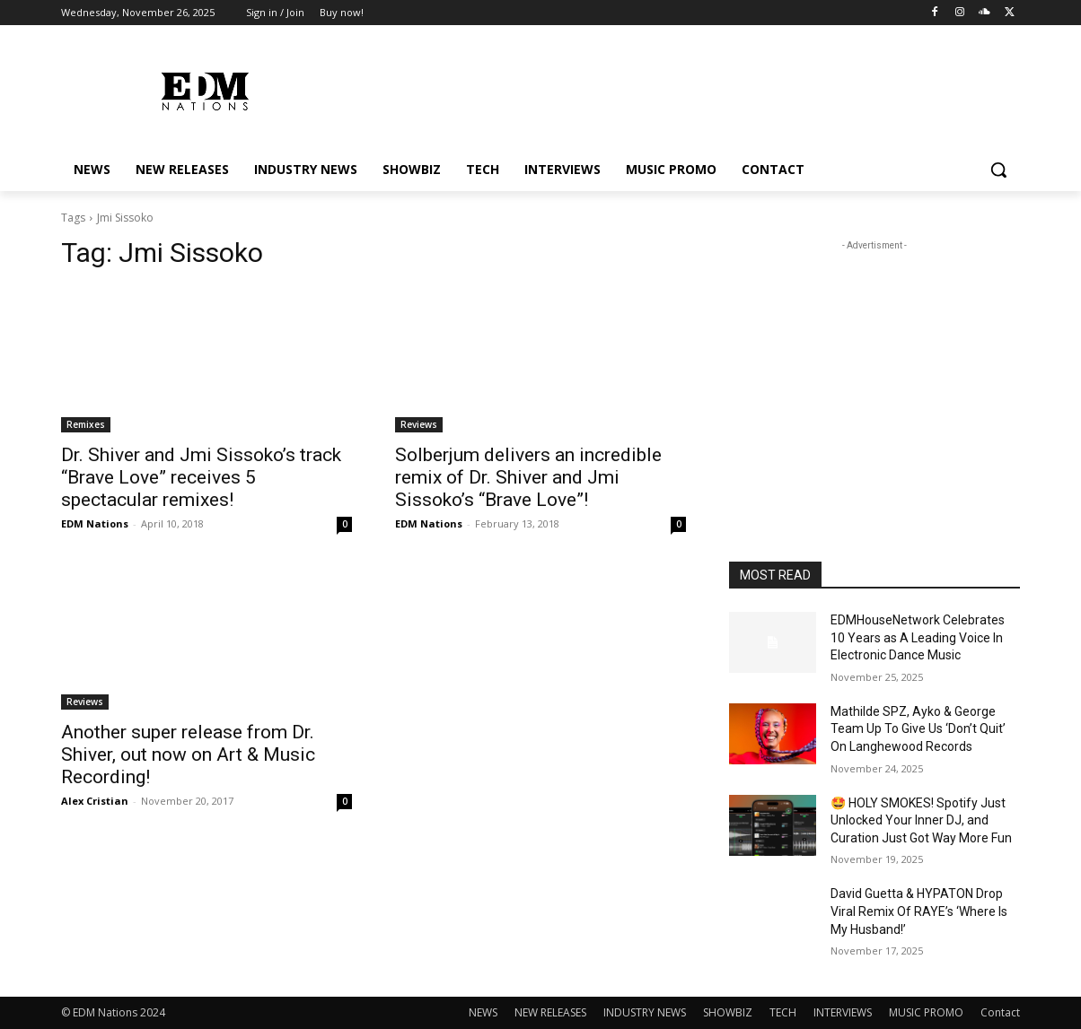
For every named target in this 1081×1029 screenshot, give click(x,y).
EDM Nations (94, 523)
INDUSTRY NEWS (644, 1012)
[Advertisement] (874, 367)
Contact (1000, 1012)
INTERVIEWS (842, 1012)
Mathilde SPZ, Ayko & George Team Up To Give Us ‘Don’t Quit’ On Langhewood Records (918, 729)
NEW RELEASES (550, 1012)
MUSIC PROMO (926, 1012)
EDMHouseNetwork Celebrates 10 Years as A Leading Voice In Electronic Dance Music (918, 637)
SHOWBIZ (727, 1012)
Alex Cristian (94, 800)
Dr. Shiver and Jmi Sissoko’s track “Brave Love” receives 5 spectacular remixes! (201, 477)
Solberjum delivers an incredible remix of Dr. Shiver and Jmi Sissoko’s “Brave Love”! (528, 477)
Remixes (85, 424)
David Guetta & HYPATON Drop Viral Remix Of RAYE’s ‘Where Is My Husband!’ (919, 911)
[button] (998, 169)
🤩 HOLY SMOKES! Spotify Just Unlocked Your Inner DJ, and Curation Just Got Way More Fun (921, 820)
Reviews (418, 424)
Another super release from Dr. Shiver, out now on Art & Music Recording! (188, 754)
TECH (782, 1012)
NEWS (483, 1012)
